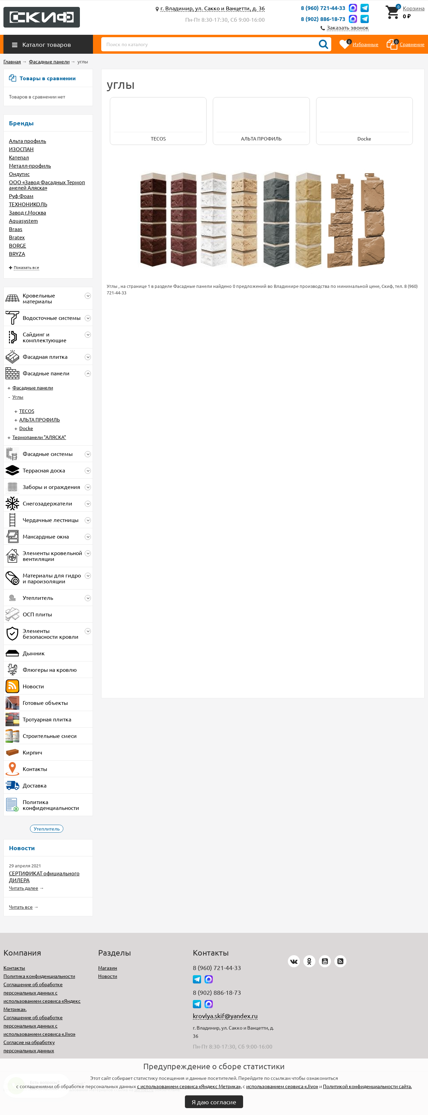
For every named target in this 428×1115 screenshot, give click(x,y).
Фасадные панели (32, 387)
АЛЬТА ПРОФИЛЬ (39, 419)
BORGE (17, 245)
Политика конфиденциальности (39, 976)
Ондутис (19, 173)
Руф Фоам (21, 195)
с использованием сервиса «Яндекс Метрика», (189, 1086)
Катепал (19, 157)
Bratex (17, 237)
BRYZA (17, 253)
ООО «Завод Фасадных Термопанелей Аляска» (47, 185)
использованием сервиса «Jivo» (282, 1086)
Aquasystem (23, 220)
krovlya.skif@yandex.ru (225, 1015)
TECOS (26, 411)
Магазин (107, 968)
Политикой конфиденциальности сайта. (367, 1086)
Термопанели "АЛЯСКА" (39, 437)
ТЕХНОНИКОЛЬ (28, 204)
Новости (107, 976)
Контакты (14, 968)
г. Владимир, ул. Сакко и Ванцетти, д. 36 (212, 7)
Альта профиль (27, 140)
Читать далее (23, 888)
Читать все (21, 907)
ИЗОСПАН (21, 149)
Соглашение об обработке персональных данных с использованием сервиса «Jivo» (39, 1025)
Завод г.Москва (27, 212)
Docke (26, 428)
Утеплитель (47, 828)
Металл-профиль (30, 165)
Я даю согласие (214, 1101)
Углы (17, 397)
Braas (15, 229)
